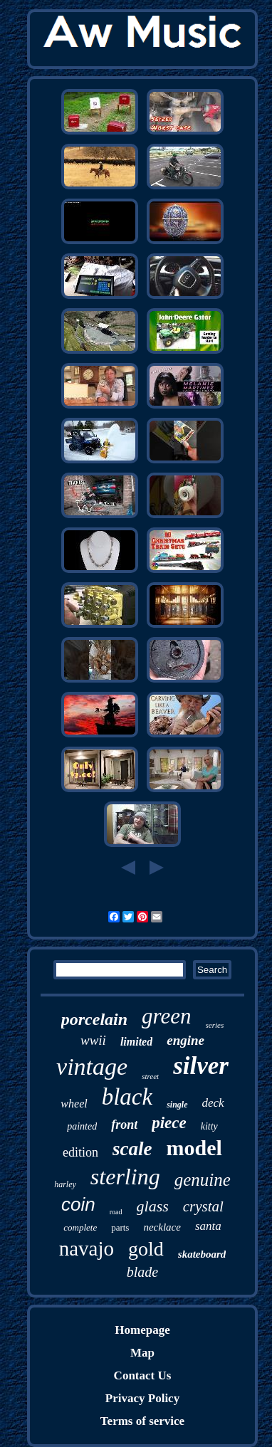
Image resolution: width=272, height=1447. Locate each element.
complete (80, 1227)
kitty (209, 1126)
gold (146, 1249)
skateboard (202, 1254)
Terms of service (142, 1421)
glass (153, 1206)
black (127, 1097)
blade (142, 1272)
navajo (86, 1248)
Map (142, 1352)
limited (136, 1042)
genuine (202, 1179)
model (194, 1147)
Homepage (142, 1330)
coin (78, 1204)
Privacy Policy (142, 1398)
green (166, 1016)
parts (120, 1227)
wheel (74, 1104)
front (124, 1124)
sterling (125, 1176)
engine (185, 1040)
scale (132, 1148)
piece (169, 1123)
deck (213, 1103)
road (116, 1212)
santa (208, 1226)
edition (80, 1152)
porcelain (94, 1019)
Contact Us (143, 1375)
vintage (91, 1066)
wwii (93, 1040)
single (177, 1105)
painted (82, 1126)
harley (65, 1184)
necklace (161, 1227)
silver (201, 1066)
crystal (203, 1206)
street (150, 1076)
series (215, 1025)
